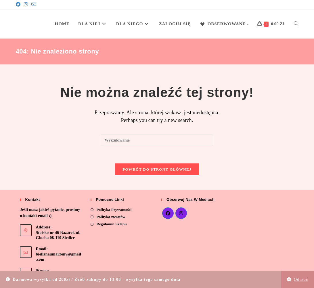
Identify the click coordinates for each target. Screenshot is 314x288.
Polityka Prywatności (113, 209)
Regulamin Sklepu (111, 224)
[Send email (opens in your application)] (34, 4)
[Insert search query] (157, 140)
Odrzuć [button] (301, 279)
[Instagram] (26, 4)
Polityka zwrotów (110, 217)
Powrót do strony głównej (157, 169)
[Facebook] (19, 4)
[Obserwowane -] (224, 23)
